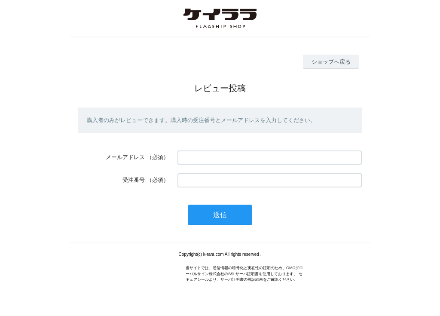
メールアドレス (125, 157)
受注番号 (133, 180)
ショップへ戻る (331, 61)
